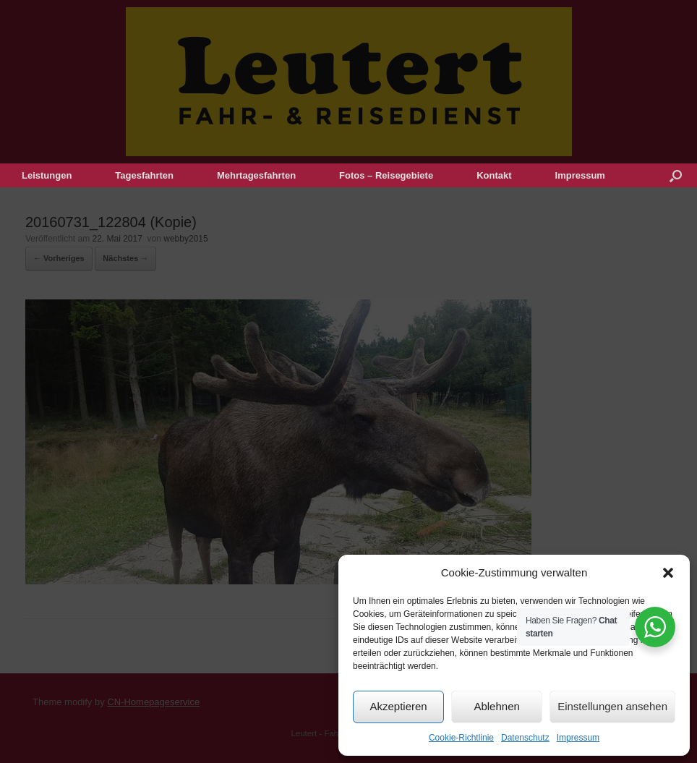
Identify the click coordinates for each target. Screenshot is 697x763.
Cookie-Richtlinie (461, 738)
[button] (668, 573)
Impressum (578, 738)
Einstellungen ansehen (612, 706)
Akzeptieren (398, 706)
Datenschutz (525, 738)
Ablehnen (496, 706)
